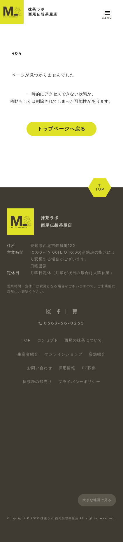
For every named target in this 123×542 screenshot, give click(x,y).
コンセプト (47, 340)
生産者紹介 (27, 354)
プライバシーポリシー (79, 381)
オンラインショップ (63, 354)
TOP (26, 340)
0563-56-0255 (61, 323)
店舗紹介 (97, 354)
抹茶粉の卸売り (37, 381)
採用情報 (67, 367)
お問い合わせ (39, 367)
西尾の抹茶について (83, 340)
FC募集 (89, 367)
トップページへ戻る (61, 129)
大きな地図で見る (96, 500)
